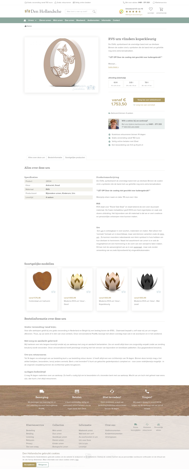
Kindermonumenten (113, 433)
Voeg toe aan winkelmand (149, 99)
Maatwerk (80, 20)
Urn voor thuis (85, 440)
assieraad (138, 247)
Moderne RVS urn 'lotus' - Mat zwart (147, 303)
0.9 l (115, 84)
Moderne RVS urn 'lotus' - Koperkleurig (110, 303)
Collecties (58, 424)
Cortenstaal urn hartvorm (39, 301)
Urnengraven (110, 437)
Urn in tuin (83, 443)
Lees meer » (113, 67)
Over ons (110, 424)
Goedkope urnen (59, 437)
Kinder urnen (58, 443)
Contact (116, 20)
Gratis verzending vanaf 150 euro (40, 2)
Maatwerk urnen (86, 430)
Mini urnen (58, 20)
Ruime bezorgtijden (135, 427)
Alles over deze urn (36, 157)
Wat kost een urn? (86, 433)
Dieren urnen (45, 20)
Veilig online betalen (83, 2)
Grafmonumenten (112, 430)
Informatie (106, 20)
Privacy (29, 443)
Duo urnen (69, 20)
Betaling (29, 433)
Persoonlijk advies (158, 427)
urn (102, 230)
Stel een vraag (32, 446)
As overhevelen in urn (88, 437)
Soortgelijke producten (75, 157)
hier (77, 459)
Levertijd (82, 446)
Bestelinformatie (55, 157)
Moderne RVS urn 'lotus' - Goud (75, 303)
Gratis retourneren (64, 2)
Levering (30, 437)
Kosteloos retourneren (147, 427)
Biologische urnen (60, 446)
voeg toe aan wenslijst (144, 104)
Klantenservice (161, 2)
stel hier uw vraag (131, 126)
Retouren (30, 440)
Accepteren (29, 464)
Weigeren (42, 464)
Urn (73, 193)
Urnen (32, 20)
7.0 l (146, 84)
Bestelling (30, 430)
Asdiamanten (93, 20)
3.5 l (131, 84)
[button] (94, 11)
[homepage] (25, 20)
